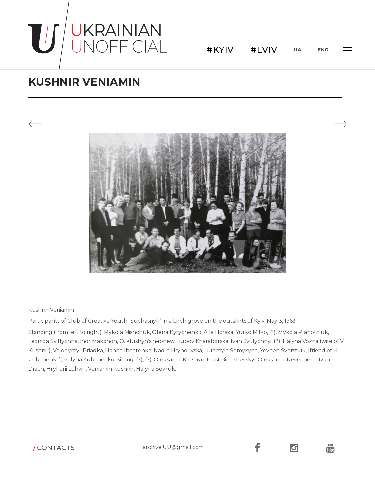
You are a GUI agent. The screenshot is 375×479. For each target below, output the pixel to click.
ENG (323, 50)
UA (297, 50)
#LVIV (264, 49)
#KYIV (220, 49)
